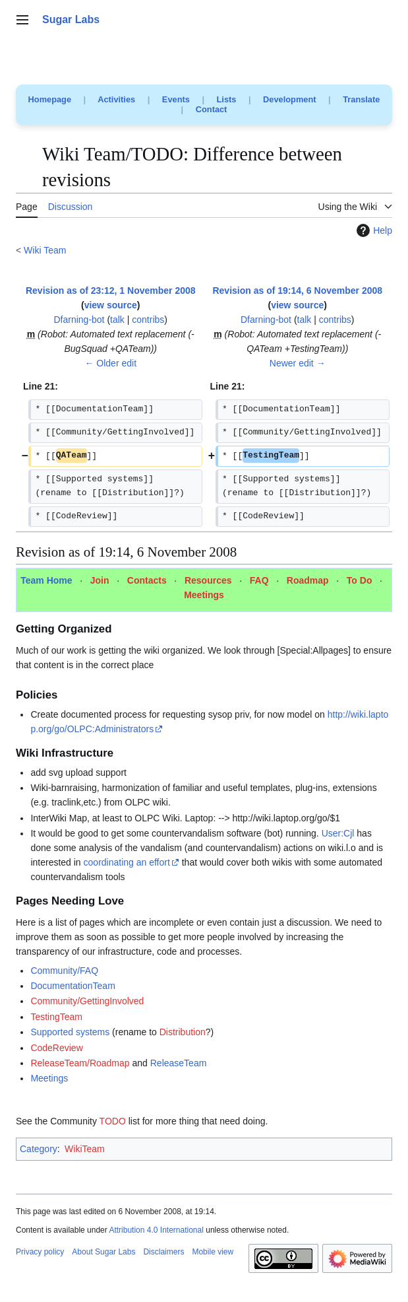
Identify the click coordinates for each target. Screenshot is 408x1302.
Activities (116, 99)
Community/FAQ (64, 970)
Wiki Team (45, 250)
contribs (148, 319)
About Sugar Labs (103, 1251)
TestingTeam (56, 1016)
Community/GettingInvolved (87, 1001)
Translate (361, 99)
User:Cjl (338, 833)
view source (110, 305)
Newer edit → (298, 363)
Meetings (204, 595)
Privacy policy (40, 1251)
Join (99, 580)
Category (38, 1149)
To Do (359, 580)
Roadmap (308, 580)
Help (372, 230)
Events (176, 99)
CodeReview (56, 1048)
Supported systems (69, 1032)
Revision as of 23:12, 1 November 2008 (111, 290)
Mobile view (212, 1251)
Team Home (46, 580)
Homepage (49, 99)
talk (117, 319)
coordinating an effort (127, 862)
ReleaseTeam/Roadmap (79, 1063)
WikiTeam (85, 1149)
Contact (211, 109)
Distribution (183, 1032)
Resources (208, 580)
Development (289, 99)
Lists (227, 99)
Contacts (147, 580)
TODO (113, 1121)
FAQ (259, 580)
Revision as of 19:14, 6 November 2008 (297, 290)
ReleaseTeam (178, 1063)
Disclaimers (163, 1251)
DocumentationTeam (72, 985)
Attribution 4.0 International (156, 1230)
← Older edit (110, 363)
